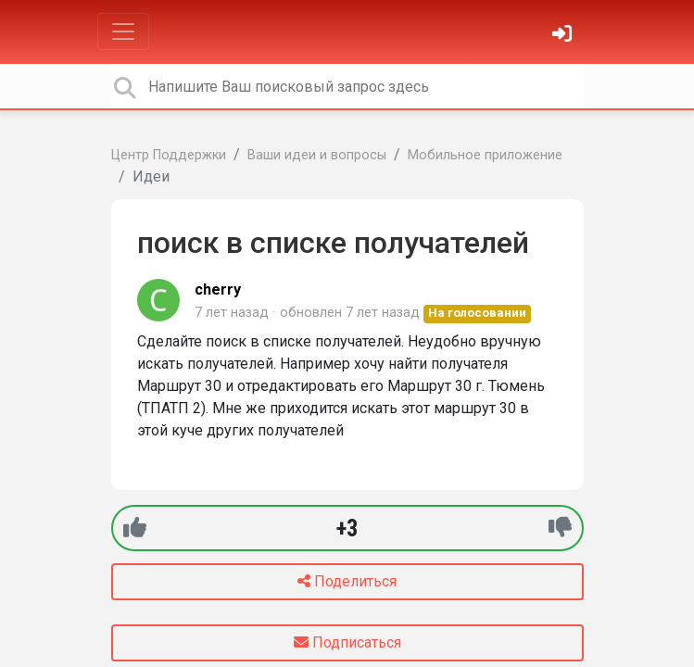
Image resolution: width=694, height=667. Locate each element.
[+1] (134, 527)
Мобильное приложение (485, 155)
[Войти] (564, 36)
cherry (218, 289)
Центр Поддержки (168, 155)
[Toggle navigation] (123, 31)
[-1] (560, 527)
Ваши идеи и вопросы (316, 155)
